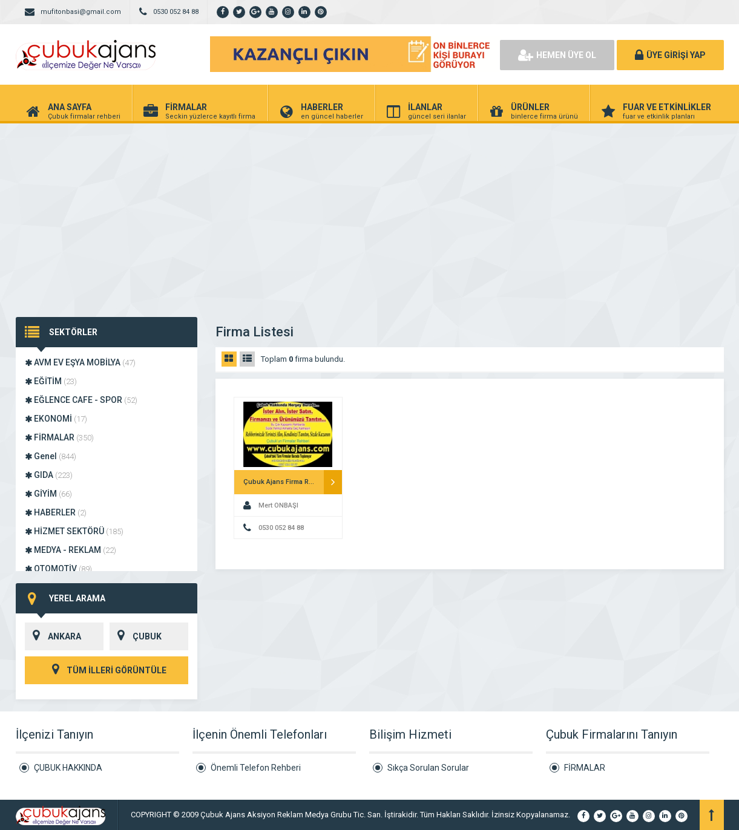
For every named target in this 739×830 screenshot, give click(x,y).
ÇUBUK (136, 636)
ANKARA (53, 636)
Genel (50, 456)
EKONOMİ (56, 418)
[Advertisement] (370, 214)
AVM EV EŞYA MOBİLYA (80, 362)
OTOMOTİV (58, 568)
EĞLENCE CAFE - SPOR (81, 400)
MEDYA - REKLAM (70, 550)
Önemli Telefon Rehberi (256, 768)
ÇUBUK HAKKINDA (68, 768)
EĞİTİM (51, 381)
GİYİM (48, 493)
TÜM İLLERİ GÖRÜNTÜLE (106, 670)
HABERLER (56, 512)
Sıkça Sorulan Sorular (428, 768)
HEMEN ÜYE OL (557, 55)
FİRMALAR (59, 437)
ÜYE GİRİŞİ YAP (670, 55)
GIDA (49, 475)
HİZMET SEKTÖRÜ (74, 531)
